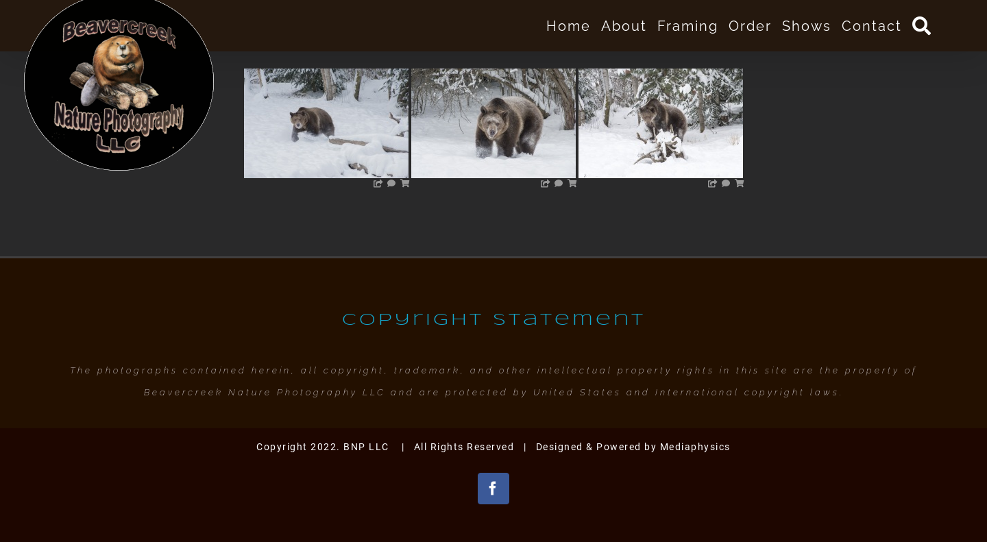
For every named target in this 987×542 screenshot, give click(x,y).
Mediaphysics (695, 446)
